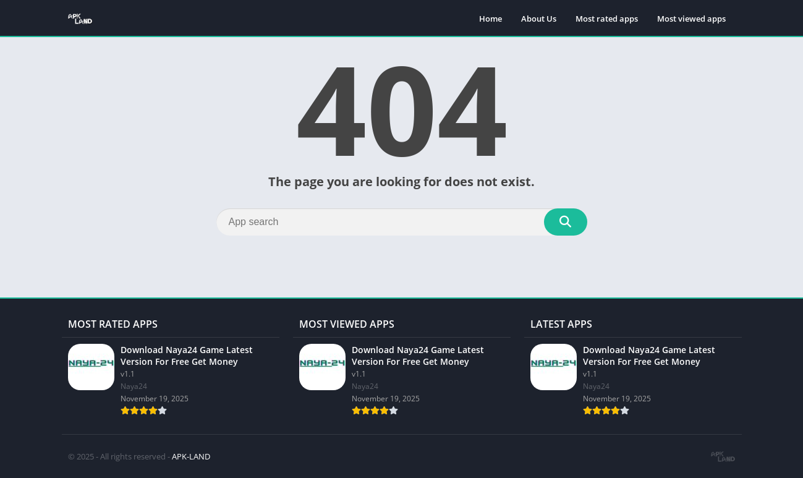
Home (490, 18)
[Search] (401, 222)
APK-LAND (191, 456)
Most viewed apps (691, 18)
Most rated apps (607, 18)
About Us (538, 18)
